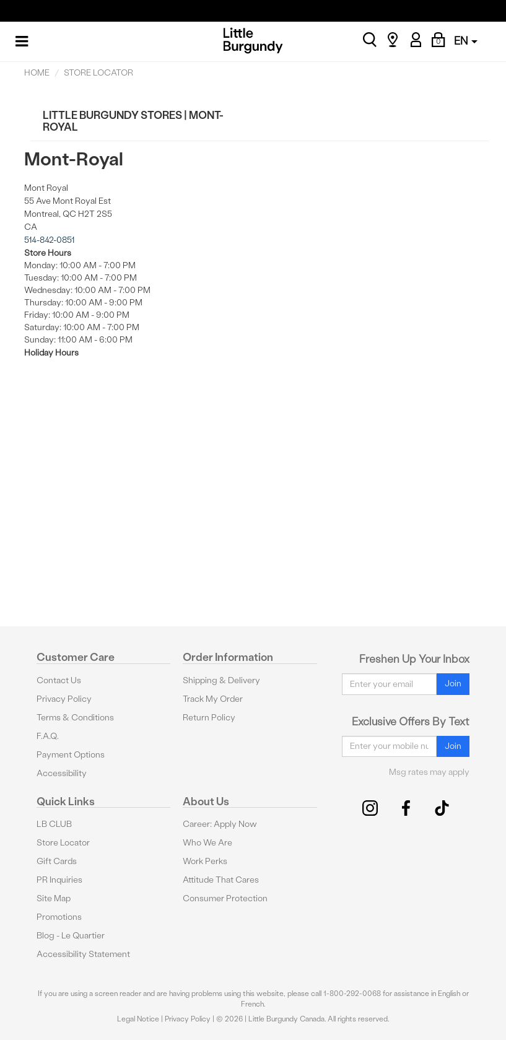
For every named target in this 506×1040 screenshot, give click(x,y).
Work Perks (205, 861)
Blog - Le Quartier (71, 935)
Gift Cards (57, 861)
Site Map (54, 898)
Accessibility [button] (62, 773)
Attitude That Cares (221, 880)
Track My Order (213, 699)
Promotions (59, 917)
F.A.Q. (48, 736)
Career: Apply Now (220, 824)
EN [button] (466, 40)
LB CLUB (54, 824)
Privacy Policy (64, 699)
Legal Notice (138, 1019)
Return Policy (209, 717)
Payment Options (71, 754)
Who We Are (207, 842)
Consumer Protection (225, 898)
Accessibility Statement (83, 954)
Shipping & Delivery (221, 680)
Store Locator (63, 842)
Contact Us (59, 680)
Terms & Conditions (75, 717)
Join (453, 683)
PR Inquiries (59, 880)
